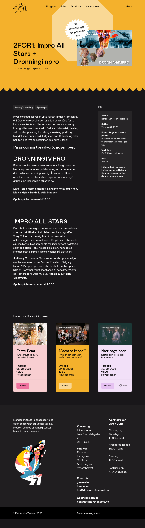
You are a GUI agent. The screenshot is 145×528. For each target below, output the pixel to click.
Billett (23, 387)
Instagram (83, 458)
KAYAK (113, 473)
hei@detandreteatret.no (93, 492)
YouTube (82, 462)
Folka (63, 6)
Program (51, 6)
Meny (128, 6)
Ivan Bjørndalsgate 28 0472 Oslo (88, 436)
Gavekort (76, 6)
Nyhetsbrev (92, 6)
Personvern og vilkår (88, 515)
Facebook (83, 454)
